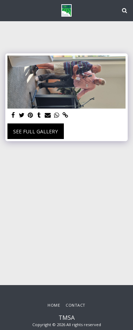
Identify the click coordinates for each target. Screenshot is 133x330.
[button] (8, 10)
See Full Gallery (35, 131)
